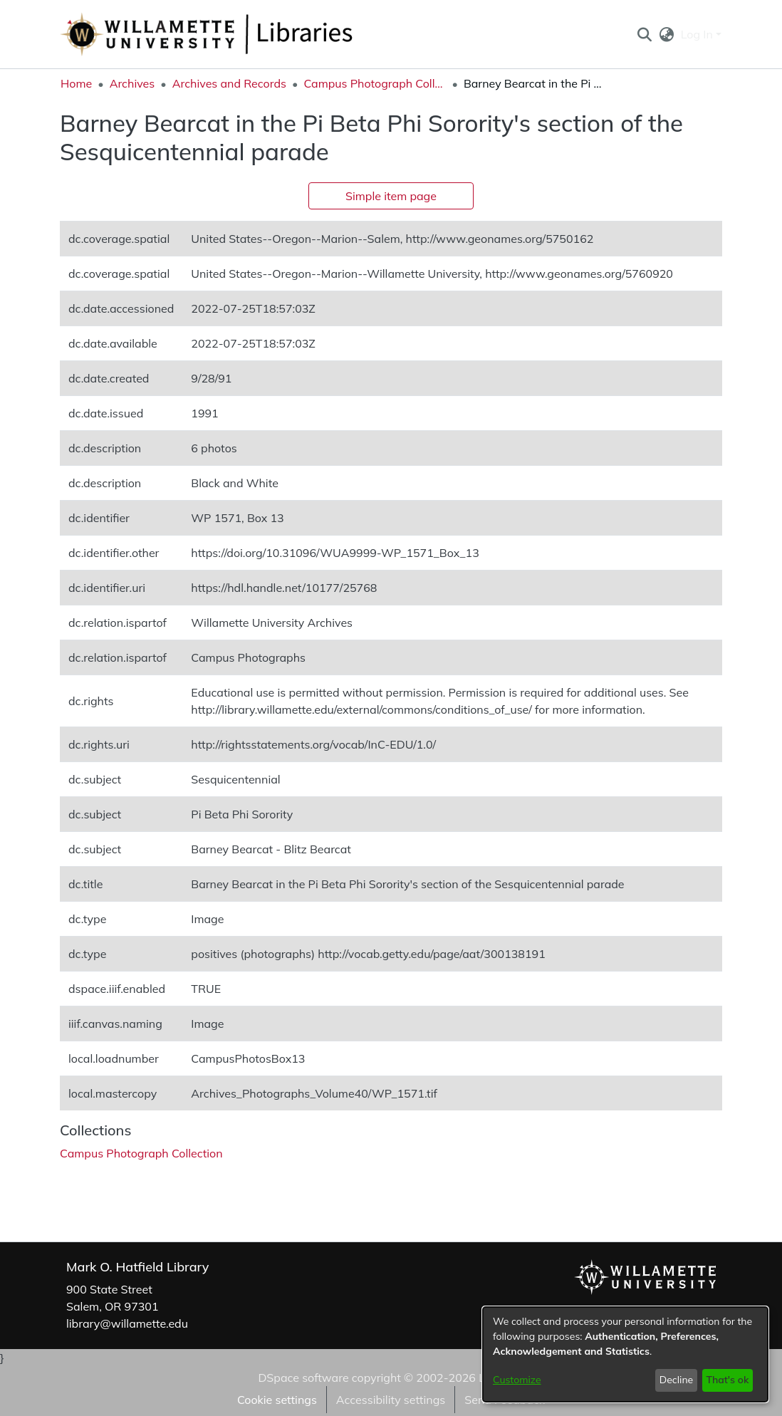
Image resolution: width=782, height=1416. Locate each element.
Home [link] (76, 83)
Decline (677, 1379)
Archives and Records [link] (229, 83)
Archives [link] (132, 83)
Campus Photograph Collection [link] (374, 83)
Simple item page (391, 196)
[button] (644, 34)
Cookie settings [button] (277, 1399)
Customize (517, 1379)
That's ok (727, 1379)
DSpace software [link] (303, 1377)
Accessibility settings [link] (390, 1399)
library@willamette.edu (127, 1323)
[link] (141, 1153)
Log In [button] (698, 34)
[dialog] (625, 1354)
